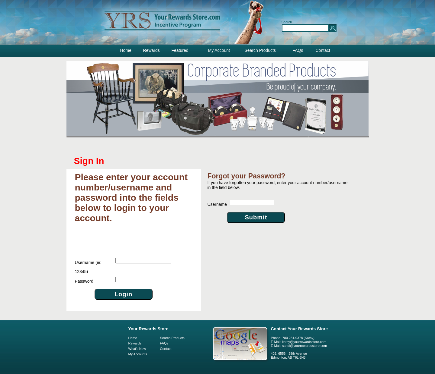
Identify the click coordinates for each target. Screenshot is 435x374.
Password (84, 281)
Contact (323, 50)
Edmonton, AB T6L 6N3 (288, 357)
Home (125, 50)
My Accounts (137, 354)
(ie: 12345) (88, 267)
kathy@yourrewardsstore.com (304, 342)
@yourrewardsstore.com (308, 345)
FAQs (298, 50)
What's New (137, 348)
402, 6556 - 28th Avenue (289, 353)
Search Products (260, 50)
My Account (219, 50)
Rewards (151, 50)
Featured (180, 50)
